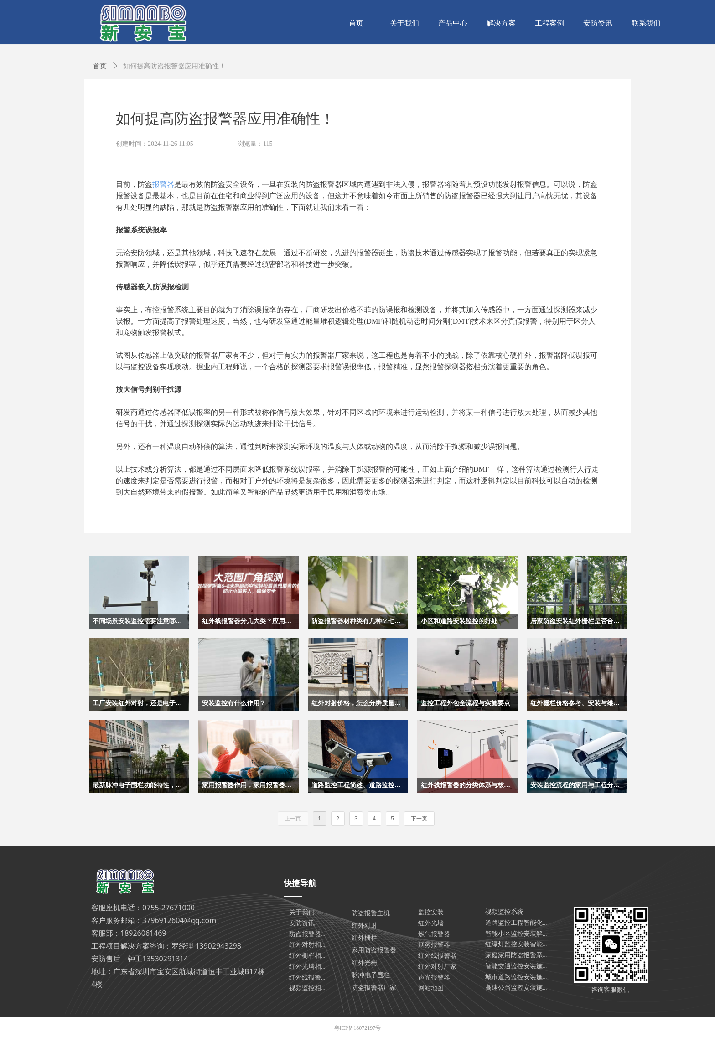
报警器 (163, 184)
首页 (100, 66)
